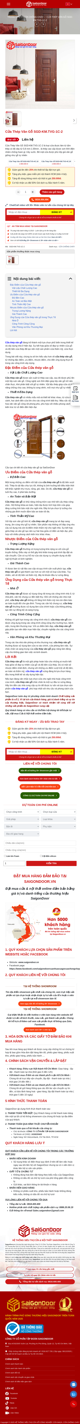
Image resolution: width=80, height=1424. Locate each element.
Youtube (11, 1398)
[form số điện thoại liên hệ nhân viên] (40, 205)
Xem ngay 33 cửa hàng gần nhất (40, 1269)
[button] (73, 1384)
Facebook (11, 1393)
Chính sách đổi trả (12, 1373)
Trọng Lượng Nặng (21, 311)
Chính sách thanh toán (14, 1364)
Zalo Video (12, 1413)
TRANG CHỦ (13, 17)
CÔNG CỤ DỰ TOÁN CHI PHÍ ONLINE (40, 795)
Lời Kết (13, 330)
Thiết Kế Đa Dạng (20, 291)
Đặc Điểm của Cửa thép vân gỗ (25, 285)
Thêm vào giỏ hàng (52, 192)
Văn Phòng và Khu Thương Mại (27, 327)
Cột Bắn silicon (48, 856)
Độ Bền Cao (18, 298)
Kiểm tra (51, 863)
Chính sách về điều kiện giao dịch (18, 1382)
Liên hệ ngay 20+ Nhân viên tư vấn (39, 1275)
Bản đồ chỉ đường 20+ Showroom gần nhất (40, 771)
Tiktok (9, 1403)
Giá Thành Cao (19, 314)
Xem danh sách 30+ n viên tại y (40, 1030)
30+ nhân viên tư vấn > (49, 240)
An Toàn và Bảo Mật (22, 301)
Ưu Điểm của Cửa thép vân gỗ (25, 294)
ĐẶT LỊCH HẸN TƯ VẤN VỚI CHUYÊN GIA (40, 787)
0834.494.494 (40, 199)
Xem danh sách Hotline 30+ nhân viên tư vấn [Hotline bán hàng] (40, 779)
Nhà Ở (15, 320)
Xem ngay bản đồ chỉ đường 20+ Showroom (40, 1004)
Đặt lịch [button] (75, 389)
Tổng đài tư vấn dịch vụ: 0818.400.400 (40, 1282)
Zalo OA (11, 1408)
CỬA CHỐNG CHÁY (33, 17)
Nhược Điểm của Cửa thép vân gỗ (27, 307)
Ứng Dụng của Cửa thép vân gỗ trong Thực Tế (33, 317)
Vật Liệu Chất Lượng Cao (24, 288)
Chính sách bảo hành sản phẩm (17, 1368)
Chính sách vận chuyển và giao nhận (19, 1377)
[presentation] (6, 120)
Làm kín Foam (11, 856)
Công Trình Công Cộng (23, 324)
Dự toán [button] (75, 398)
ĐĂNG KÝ (57, 212)
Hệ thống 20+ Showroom (29, 240)
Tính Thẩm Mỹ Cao (21, 304)
